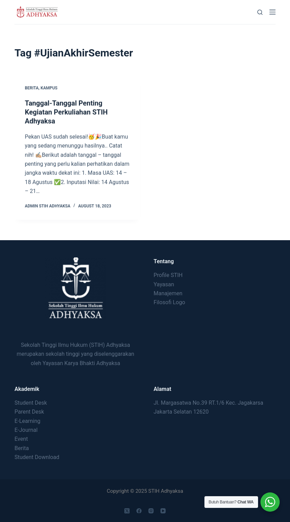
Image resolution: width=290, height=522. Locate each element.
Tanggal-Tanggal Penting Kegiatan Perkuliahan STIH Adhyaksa (66, 112)
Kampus (49, 88)
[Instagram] (151, 510)
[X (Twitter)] (127, 510)
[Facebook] (139, 510)
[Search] (260, 12)
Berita (31, 88)
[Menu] (272, 12)
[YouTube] (163, 510)
